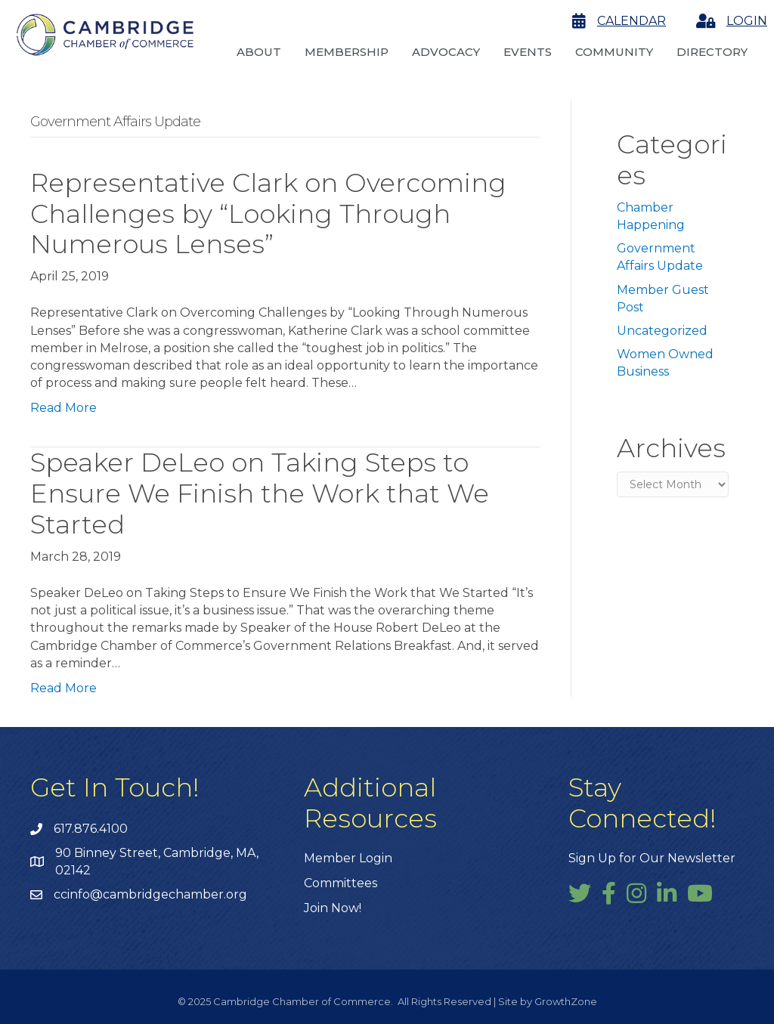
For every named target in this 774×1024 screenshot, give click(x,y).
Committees (340, 883)
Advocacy (446, 52)
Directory (712, 52)
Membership (347, 52)
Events (527, 52)
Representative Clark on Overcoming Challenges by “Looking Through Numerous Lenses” (268, 214)
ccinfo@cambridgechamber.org (150, 894)
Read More (63, 408)
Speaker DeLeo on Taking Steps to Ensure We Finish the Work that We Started (259, 493)
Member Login (348, 858)
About (259, 52)
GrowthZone (565, 1001)
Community (614, 52)
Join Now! (332, 908)
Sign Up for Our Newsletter (651, 858)
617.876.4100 (91, 828)
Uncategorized (662, 330)
